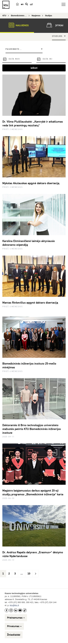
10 (29, 573)
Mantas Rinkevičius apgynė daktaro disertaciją (30, 302)
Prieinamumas (16, 617)
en (22, 4)
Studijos (57, 36)
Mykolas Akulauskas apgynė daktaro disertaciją (30, 183)
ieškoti (34, 67)
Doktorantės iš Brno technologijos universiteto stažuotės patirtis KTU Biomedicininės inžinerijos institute (31, 429)
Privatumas (14, 626)
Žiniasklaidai (13, 634)
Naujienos (17, 25)
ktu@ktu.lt (14, 605)
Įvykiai (54, 25)
